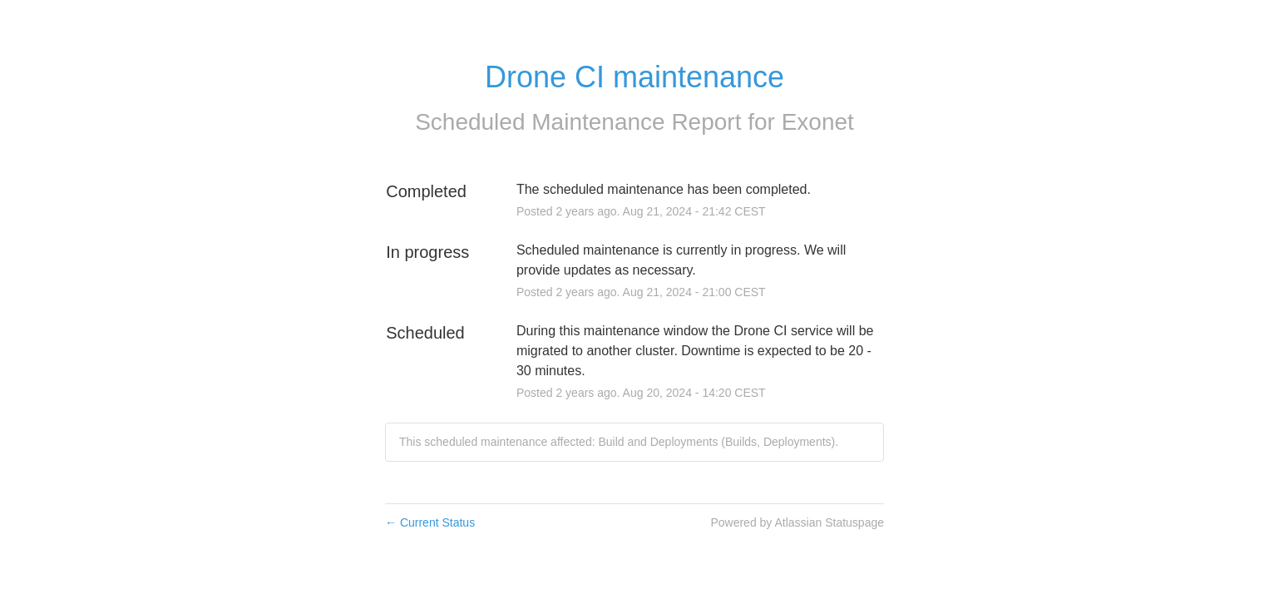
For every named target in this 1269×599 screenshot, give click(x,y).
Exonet (818, 122)
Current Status (430, 522)
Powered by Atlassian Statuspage (797, 522)
